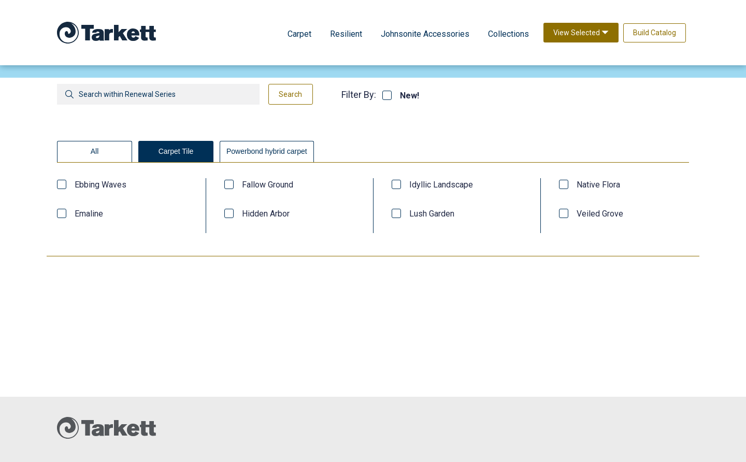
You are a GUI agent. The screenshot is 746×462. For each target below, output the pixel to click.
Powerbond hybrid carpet (266, 151)
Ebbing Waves (100, 185)
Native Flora (598, 185)
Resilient (346, 34)
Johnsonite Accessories (425, 34)
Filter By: (358, 94)
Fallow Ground (267, 185)
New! (409, 95)
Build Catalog (654, 32)
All (95, 151)
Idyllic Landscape (441, 185)
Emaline (89, 214)
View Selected (581, 32)
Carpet (299, 34)
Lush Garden (431, 214)
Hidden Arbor (266, 214)
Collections (508, 34)
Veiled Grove (600, 214)
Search (290, 94)
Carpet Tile (176, 151)
